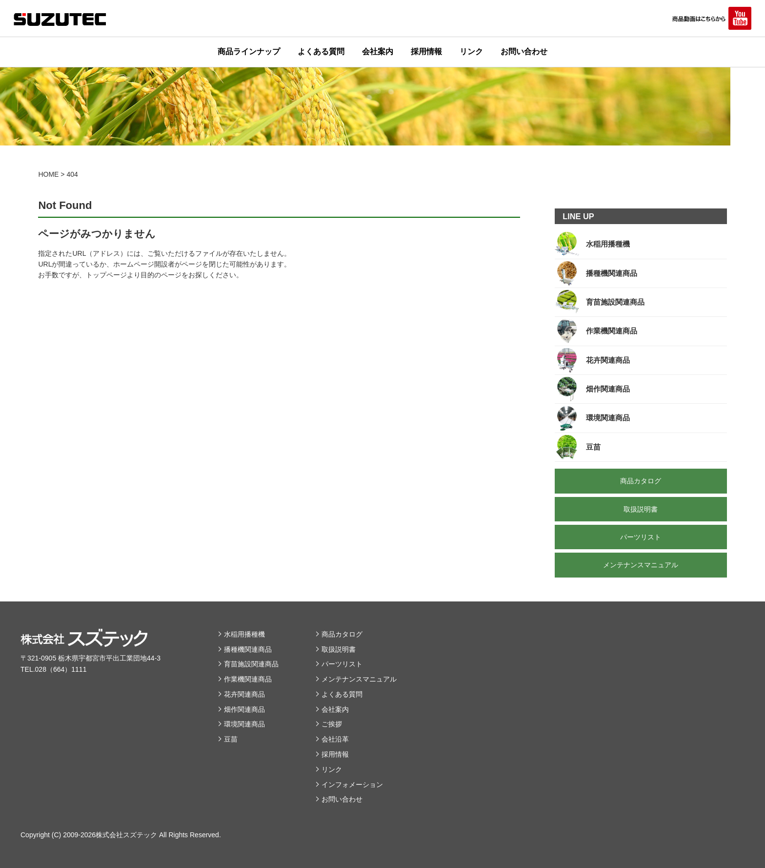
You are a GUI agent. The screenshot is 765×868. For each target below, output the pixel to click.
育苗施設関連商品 (251, 664)
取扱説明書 (339, 649)
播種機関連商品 (248, 649)
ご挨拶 (332, 724)
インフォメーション (352, 784)
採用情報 (426, 51)
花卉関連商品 (244, 694)
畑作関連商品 (244, 709)
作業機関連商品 (248, 679)
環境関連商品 (244, 724)
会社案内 (377, 51)
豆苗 (231, 739)
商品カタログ (342, 634)
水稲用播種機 (244, 634)
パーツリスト (342, 664)
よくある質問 (321, 51)
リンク (471, 51)
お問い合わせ (524, 51)
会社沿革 (335, 739)
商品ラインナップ (249, 51)
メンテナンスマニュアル (359, 679)
